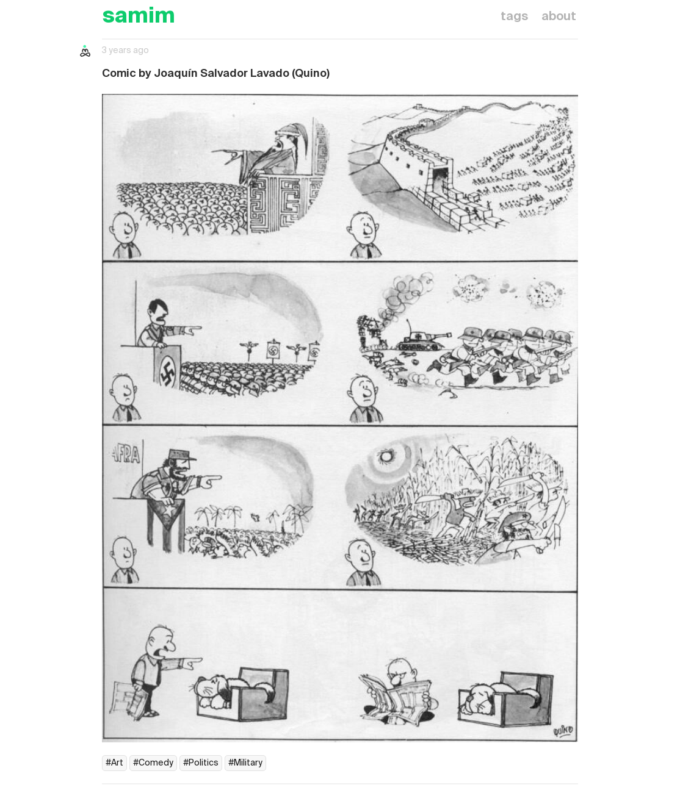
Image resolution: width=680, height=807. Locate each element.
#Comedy (153, 763)
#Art (114, 763)
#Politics (201, 763)
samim (138, 16)
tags (514, 17)
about (558, 17)
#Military (245, 763)
